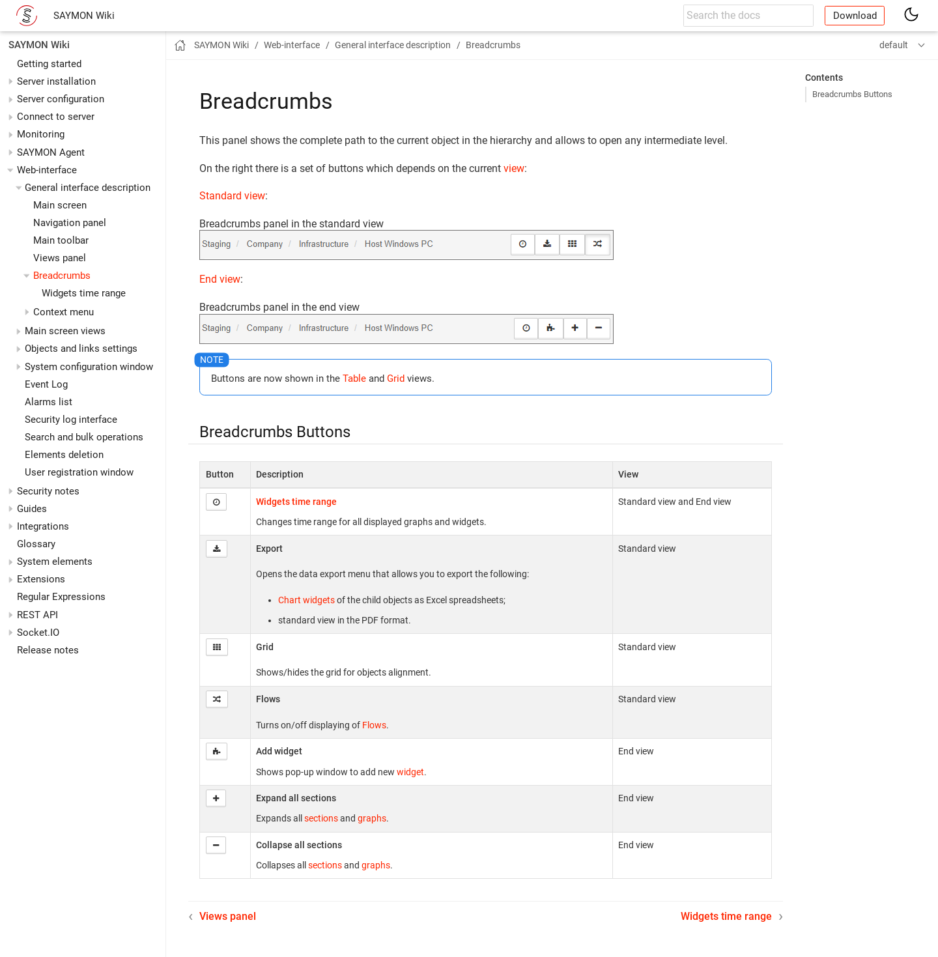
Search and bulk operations (84, 437)
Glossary (36, 544)
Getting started (49, 64)
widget (410, 772)
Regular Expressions (61, 597)
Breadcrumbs (62, 275)
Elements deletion (64, 455)
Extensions (41, 579)
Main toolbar (61, 240)
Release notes (48, 650)
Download (855, 15)
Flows (374, 725)
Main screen (60, 205)
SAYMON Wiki (84, 15)
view (514, 168)
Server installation (56, 81)
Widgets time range (84, 293)
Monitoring (40, 134)
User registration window (79, 472)
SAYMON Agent (51, 152)
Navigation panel (69, 223)
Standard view (232, 196)
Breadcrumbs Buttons (852, 94)
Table (354, 378)
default (893, 45)
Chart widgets (306, 600)
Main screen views (65, 331)
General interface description (87, 187)
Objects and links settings (81, 348)
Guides (32, 509)
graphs (372, 818)
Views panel (59, 258)
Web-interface (47, 170)
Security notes (48, 491)
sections (321, 818)
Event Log (46, 384)
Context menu (63, 312)
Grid (396, 378)
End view (219, 279)
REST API (37, 615)
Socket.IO (38, 632)
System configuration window (89, 367)
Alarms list (48, 402)
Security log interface (71, 419)
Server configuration (60, 99)
